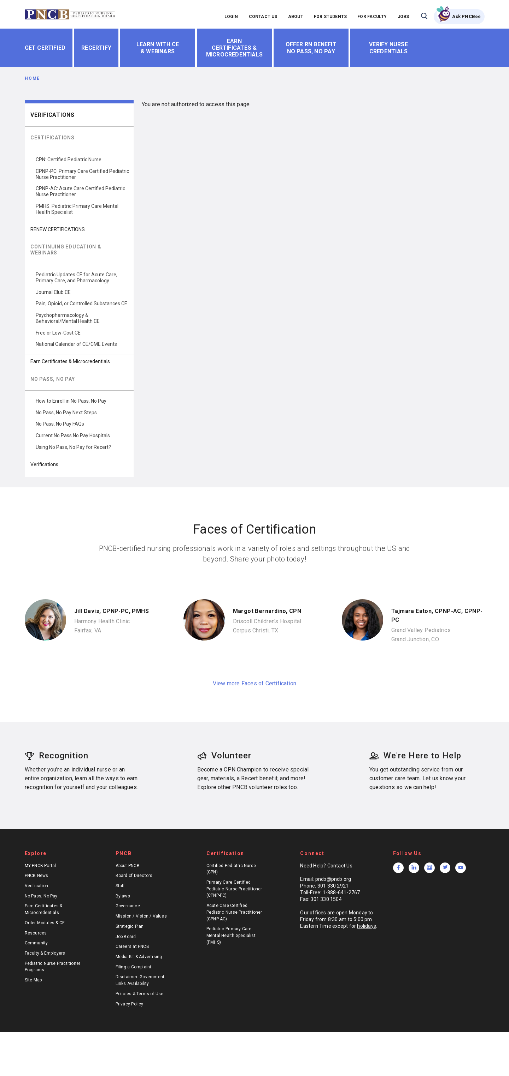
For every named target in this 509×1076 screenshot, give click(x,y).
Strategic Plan (130, 926)
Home (32, 78)
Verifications (52, 115)
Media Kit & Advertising (139, 956)
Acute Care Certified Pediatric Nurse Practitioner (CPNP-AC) (234, 912)
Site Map (33, 980)
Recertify (96, 47)
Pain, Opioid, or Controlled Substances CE (81, 303)
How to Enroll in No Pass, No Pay (71, 401)
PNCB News (36, 875)
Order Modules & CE (45, 922)
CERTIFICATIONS (52, 137)
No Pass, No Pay (41, 896)
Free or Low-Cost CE (58, 333)
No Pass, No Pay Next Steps (66, 412)
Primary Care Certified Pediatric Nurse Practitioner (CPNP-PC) (234, 889)
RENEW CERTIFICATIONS (57, 229)
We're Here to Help (415, 756)
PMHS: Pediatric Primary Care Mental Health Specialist (77, 209)
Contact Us (339, 865)
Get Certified (45, 47)
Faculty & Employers (45, 953)
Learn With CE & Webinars (157, 47)
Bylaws (123, 896)
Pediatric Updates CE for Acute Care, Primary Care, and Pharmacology (76, 277)
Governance (128, 905)
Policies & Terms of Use (140, 993)
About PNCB (128, 865)
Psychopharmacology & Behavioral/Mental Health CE (68, 318)
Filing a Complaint (134, 966)
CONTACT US (263, 16)
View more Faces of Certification (255, 683)
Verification (36, 885)
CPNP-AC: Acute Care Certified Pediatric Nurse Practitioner (80, 191)
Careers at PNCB (132, 946)
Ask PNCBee (466, 16)
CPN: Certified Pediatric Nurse (68, 159)
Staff (120, 885)
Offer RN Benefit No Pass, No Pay (311, 47)
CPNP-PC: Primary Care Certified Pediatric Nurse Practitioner (82, 174)
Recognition (56, 756)
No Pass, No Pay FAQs (60, 424)
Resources (36, 933)
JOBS (403, 16)
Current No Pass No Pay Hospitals (73, 435)
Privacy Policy (130, 1004)
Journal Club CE (53, 292)
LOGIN (231, 16)
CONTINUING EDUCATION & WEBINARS (65, 250)
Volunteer (224, 756)
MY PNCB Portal (40, 865)
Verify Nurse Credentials (388, 47)
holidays (366, 926)
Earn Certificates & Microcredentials (234, 48)
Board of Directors (134, 875)
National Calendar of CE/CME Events (76, 344)
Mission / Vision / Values (141, 916)
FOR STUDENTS (330, 16)
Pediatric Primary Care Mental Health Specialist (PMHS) (231, 935)
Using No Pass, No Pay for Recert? (73, 447)
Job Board (126, 936)
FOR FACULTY (372, 16)
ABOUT (295, 16)
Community (36, 942)
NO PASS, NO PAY (52, 379)
